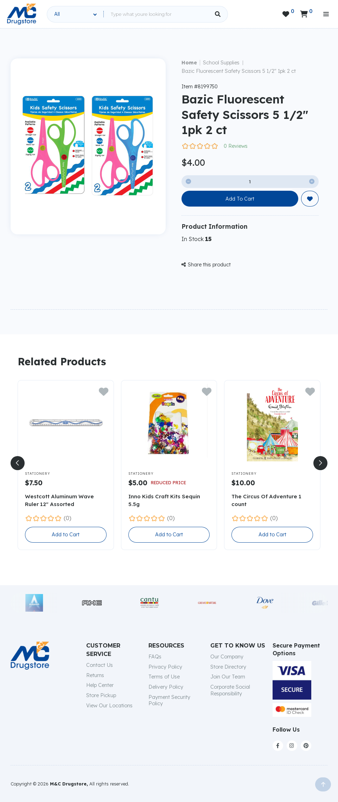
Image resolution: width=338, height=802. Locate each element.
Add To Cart (239, 199)
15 (208, 238)
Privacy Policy (165, 667)
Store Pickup (101, 695)
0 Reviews (236, 146)
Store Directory (228, 667)
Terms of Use (164, 677)
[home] (21, 14)
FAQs (154, 656)
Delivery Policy (165, 687)
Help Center (100, 685)
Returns (95, 675)
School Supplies (221, 62)
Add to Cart (65, 534)
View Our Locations (109, 705)
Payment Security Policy (169, 700)
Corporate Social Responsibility (230, 690)
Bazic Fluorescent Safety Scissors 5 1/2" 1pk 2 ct (238, 71)
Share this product (206, 264)
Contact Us (99, 665)
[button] (18, 463)
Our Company (226, 656)
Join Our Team (227, 677)
